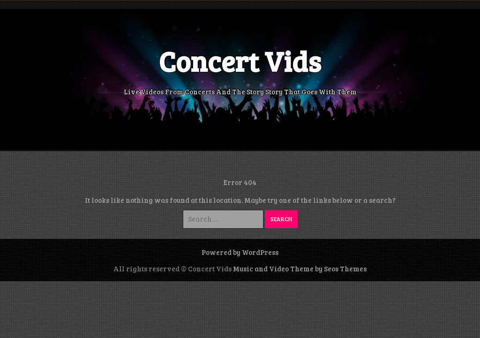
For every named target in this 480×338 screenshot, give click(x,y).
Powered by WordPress (240, 252)
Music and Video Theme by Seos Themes (300, 268)
